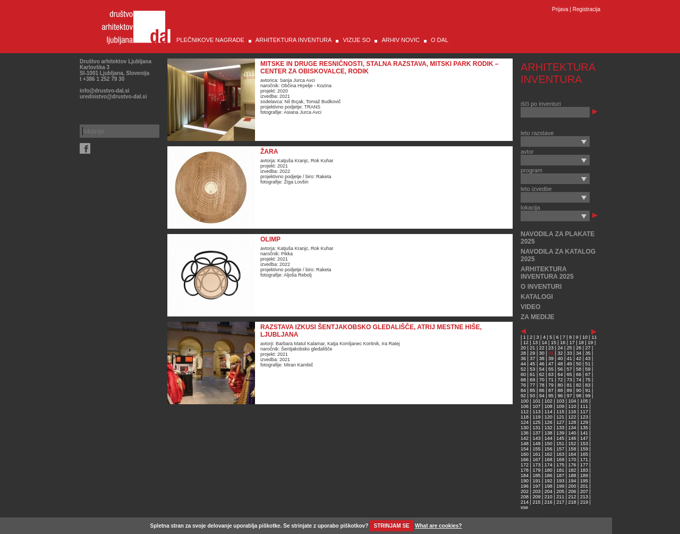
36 (523, 358)
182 (572, 470)
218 (572, 502)
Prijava (560, 9)
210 (548, 496)
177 (584, 465)
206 (572, 491)
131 (536, 427)
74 (578, 379)
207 (584, 491)
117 (584, 411)
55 (551, 369)
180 (548, 470)
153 (584, 443)
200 (572, 486)
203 (536, 491)
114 (548, 411)
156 (548, 449)
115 (560, 411)
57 (569, 369)
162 (548, 454)
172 (525, 465)
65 (569, 374)
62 (542, 374)
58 (578, 369)
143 (536, 438)
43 (588, 358)
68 (523, 379)
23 (551, 348)
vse (524, 507)
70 (542, 379)
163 (560, 454)
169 (560, 459)
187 (560, 475)
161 (536, 454)
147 (584, 438)
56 (560, 369)
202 (525, 491)
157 (560, 449)
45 (532, 363)
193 (560, 480)
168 (548, 459)
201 (584, 486)
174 (548, 465)
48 (560, 363)
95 (551, 395)
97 (569, 395)
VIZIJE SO (356, 40)
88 (560, 390)
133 (560, 427)
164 (572, 454)
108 (548, 406)
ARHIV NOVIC (400, 40)
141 (584, 433)
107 (536, 406)
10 (585, 337)
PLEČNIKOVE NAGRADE (210, 40)
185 (536, 475)
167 (536, 459)
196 (525, 486)
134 (572, 427)
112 (525, 411)
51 (588, 363)
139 (560, 433)
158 (572, 449)
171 (584, 459)
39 (551, 358)
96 (560, 395)
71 (551, 379)
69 (532, 379)
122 (572, 417)
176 (572, 465)
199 (560, 486)
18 (581, 342)
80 (560, 385)
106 (525, 406)
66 (578, 374)
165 (584, 454)
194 (572, 480)
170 (572, 459)
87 (551, 390)
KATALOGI (537, 297)
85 (532, 390)
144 (548, 438)
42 (578, 358)
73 (569, 379)
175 (560, 465)
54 (542, 369)
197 (536, 486)
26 (578, 348)
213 (584, 496)
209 (536, 496)
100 (525, 401)
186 (548, 475)
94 (542, 395)
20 (523, 348)
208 (525, 496)
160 (525, 454)
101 (536, 401)
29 (532, 353)
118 (525, 417)
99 (588, 395)
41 (569, 358)
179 (536, 470)
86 (542, 390)
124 (525, 422)
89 (569, 390)
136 (525, 433)
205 (560, 491)
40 (560, 358)
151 (560, 443)
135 (584, 427)
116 (572, 411)
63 (551, 374)
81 (569, 385)
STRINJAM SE (392, 526)
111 (584, 406)
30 (542, 353)
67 (588, 374)
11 (594, 337)
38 (542, 358)
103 (560, 401)
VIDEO (530, 307)
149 (536, 443)
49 (569, 363)
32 (560, 353)
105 (584, 401)
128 (572, 422)
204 (548, 491)
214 (525, 502)
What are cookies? (438, 526)
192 (548, 480)
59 (588, 369)
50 (578, 363)
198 (548, 486)
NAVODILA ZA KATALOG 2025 (558, 255)
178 (525, 470)
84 (523, 390)
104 (572, 401)
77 (532, 385)
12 (526, 342)
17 (572, 342)
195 (584, 480)
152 (572, 443)
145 (560, 438)
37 (532, 358)
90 (578, 390)
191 (536, 480)
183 (584, 470)
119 (536, 417)
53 (532, 369)
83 (588, 385)
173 (536, 465)
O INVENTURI (541, 286)
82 (578, 385)
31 (551, 353)
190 (525, 480)
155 (536, 449)
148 (525, 443)
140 (572, 433)
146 (572, 438)
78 (542, 385)
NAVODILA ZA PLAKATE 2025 (557, 237)
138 (548, 433)
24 (560, 348)
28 (523, 353)
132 (548, 427)
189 (584, 475)
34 (578, 353)
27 (588, 348)
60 (523, 374)
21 (532, 348)
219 (584, 502)
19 (590, 342)
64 (560, 374)
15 (553, 342)
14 (544, 342)
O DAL (439, 40)
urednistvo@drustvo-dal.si (113, 96)
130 (525, 427)
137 (536, 433)
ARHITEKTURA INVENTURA (294, 40)
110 (572, 406)
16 (562, 342)
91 (588, 390)
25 (569, 348)
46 (542, 363)
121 (560, 417)
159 (584, 449)
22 (542, 348)
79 (551, 385)
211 (560, 496)
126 (548, 422)
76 (523, 385)
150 (548, 443)
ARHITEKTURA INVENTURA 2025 (547, 272)
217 (560, 502)
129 (584, 422)
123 (584, 417)
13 (535, 342)
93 (532, 395)
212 (572, 496)
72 (560, 379)
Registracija (586, 9)
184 (525, 475)
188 (572, 475)
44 (523, 363)
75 (588, 379)
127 (560, 422)
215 (536, 502)
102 (548, 401)
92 (523, 395)
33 (569, 353)
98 (578, 395)
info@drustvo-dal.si (105, 91)
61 (532, 374)
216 (548, 502)
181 (560, 470)
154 (525, 449)
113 (536, 411)
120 (548, 417)
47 (551, 363)
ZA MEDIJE (538, 317)
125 (536, 422)
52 (523, 369)
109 (560, 406)
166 (525, 459)
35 (588, 353)
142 (525, 438)
